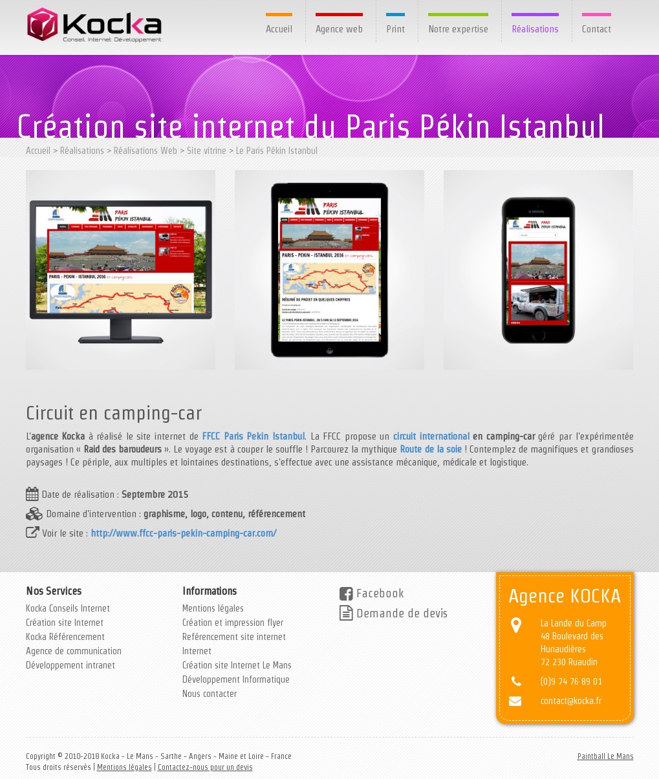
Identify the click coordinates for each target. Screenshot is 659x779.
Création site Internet (64, 622)
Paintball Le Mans (606, 756)
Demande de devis (394, 613)
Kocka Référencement (65, 637)
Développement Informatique (236, 679)
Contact (596, 28)
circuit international (433, 436)
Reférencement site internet (234, 637)
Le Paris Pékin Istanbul (277, 150)
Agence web (339, 28)
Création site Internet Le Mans (237, 665)
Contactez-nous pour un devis (205, 767)
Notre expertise (458, 28)
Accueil (279, 28)
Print (395, 28)
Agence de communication (74, 651)
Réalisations (535, 28)
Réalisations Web (145, 150)
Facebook (372, 593)
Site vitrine (206, 150)
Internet (196, 651)
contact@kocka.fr (571, 701)
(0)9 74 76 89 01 (571, 681)
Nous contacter (209, 693)
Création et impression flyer (232, 622)
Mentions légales (213, 608)
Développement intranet (70, 665)
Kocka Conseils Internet (68, 608)
